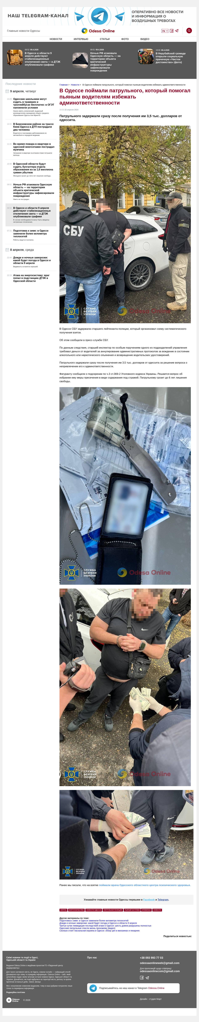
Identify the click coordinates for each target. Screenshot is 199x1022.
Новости (56, 39)
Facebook (149, 899)
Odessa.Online (156, 988)
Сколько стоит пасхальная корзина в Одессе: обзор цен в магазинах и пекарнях (99, 930)
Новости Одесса (93, 910)
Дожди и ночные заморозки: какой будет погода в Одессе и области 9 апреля (98, 923)
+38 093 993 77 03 (151, 957)
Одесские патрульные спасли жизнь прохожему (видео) (87, 928)
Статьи (105, 39)
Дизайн (143, 999)
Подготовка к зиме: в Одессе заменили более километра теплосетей (93, 920)
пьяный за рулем (132, 910)
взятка (63, 910)
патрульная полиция (113, 910)
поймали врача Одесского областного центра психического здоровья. (144, 885)
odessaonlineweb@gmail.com (160, 963)
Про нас (92, 957)
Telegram (163, 899)
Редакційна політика (15, 992)
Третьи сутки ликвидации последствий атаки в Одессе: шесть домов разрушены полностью (105, 925)
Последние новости (21, 84)
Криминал (146, 910)
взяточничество (76, 910)
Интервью (81, 39)
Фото (125, 39)
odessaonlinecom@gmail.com (160, 971)
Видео (144, 39)
